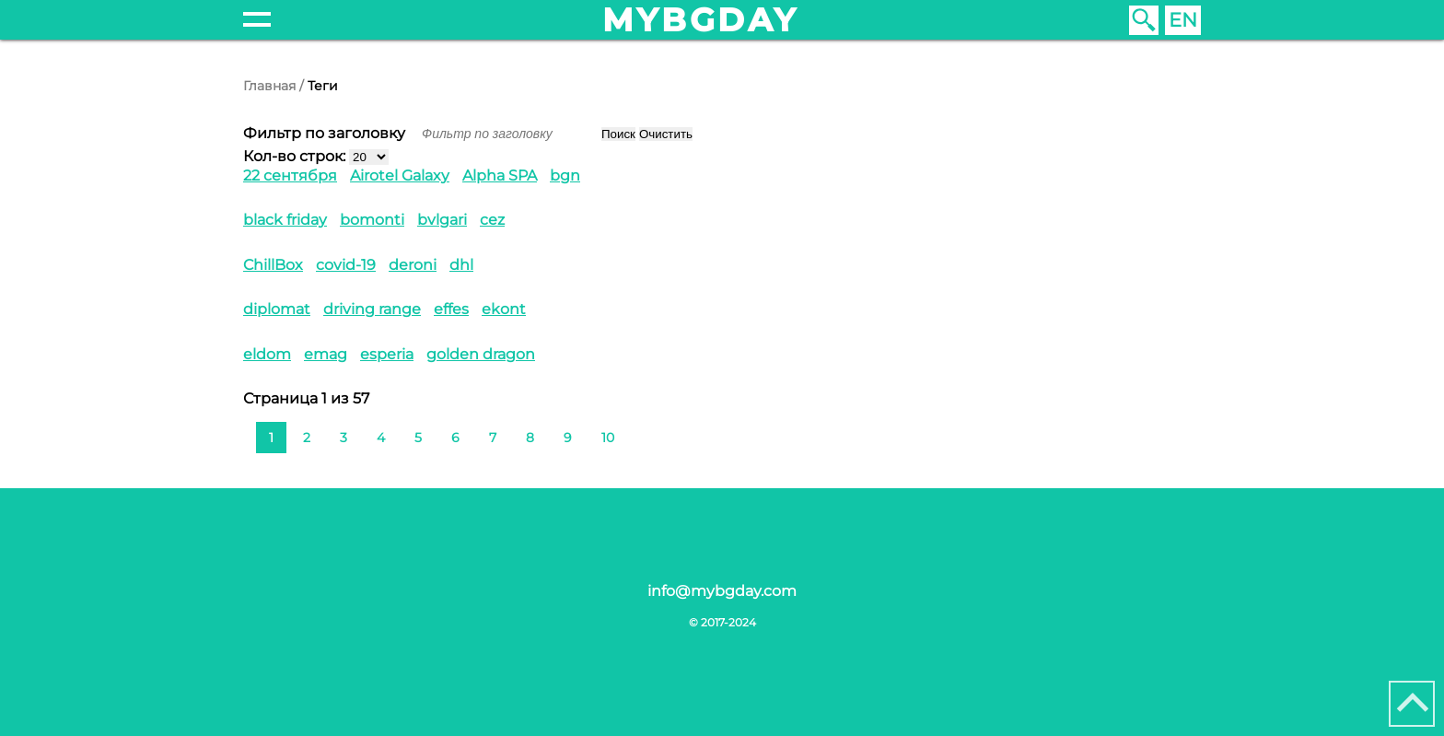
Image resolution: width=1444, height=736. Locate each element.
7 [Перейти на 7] (492, 437)
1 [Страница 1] (271, 437)
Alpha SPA (499, 175)
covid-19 (346, 265)
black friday (285, 219)
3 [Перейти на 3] (343, 437)
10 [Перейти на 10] (607, 437)
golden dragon (480, 354)
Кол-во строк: (294, 156)
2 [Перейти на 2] (306, 437)
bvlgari (442, 219)
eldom (267, 354)
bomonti (372, 219)
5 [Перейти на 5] (418, 437)
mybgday (700, 20)
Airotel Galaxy (399, 175)
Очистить (666, 134)
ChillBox (273, 265)
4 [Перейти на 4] (381, 437)
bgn (565, 175)
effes (451, 309)
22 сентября (290, 175)
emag (325, 354)
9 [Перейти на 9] (568, 437)
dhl (461, 265)
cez (492, 219)
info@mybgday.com (722, 591)
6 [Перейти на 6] (455, 437)
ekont (504, 309)
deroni (413, 265)
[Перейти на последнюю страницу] (673, 435)
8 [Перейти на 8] (530, 437)
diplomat (276, 309)
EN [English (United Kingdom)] (1183, 19)
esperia (386, 354)
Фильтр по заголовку (326, 133)
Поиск (618, 134)
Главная (269, 85)
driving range (372, 309)
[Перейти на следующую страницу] (644, 435)
